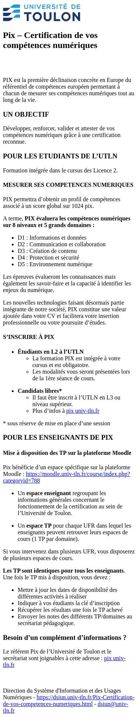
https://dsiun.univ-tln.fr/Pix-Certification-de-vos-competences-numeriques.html (68, 700)
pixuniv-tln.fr (82, 411)
